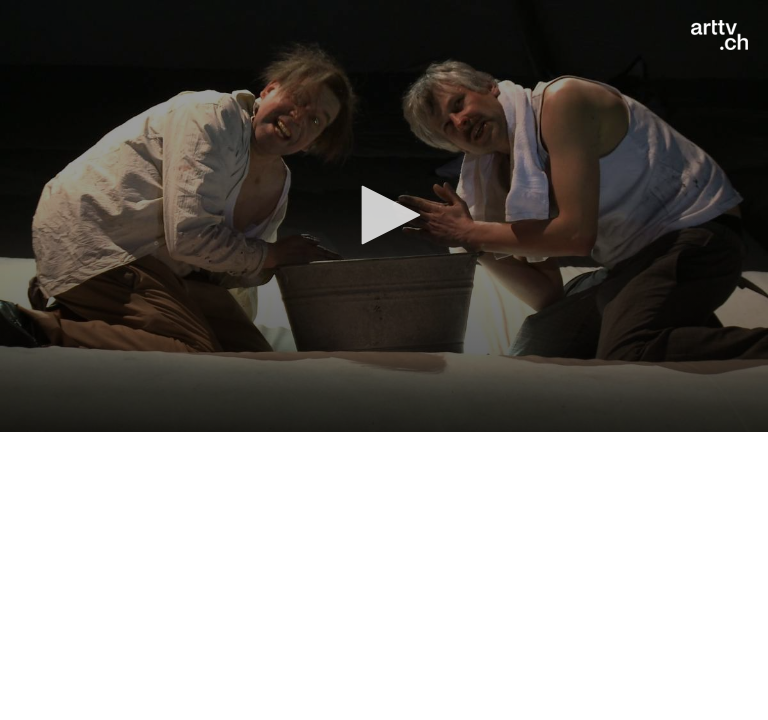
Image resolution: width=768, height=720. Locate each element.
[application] (384, 216)
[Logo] (719, 35)
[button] (384, 215)
